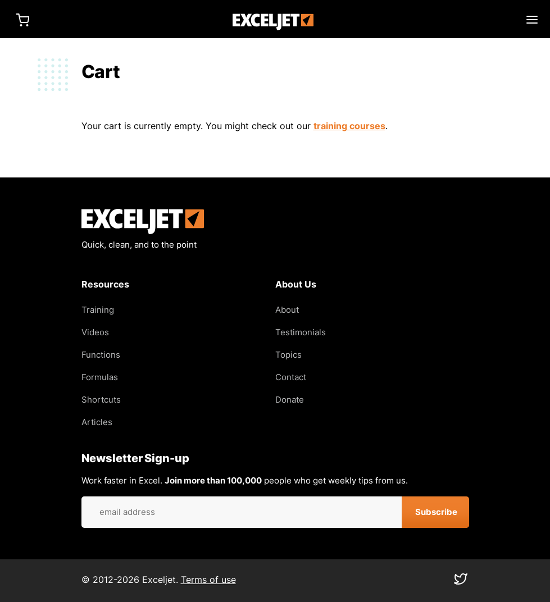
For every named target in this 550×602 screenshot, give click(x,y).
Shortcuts (101, 399)
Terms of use (208, 579)
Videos (95, 332)
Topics (288, 354)
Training (97, 309)
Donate (289, 399)
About (287, 309)
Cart (22, 20)
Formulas (99, 377)
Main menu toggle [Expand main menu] (532, 19)
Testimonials (300, 332)
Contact (290, 377)
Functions (100, 354)
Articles (96, 422)
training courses (349, 125)
